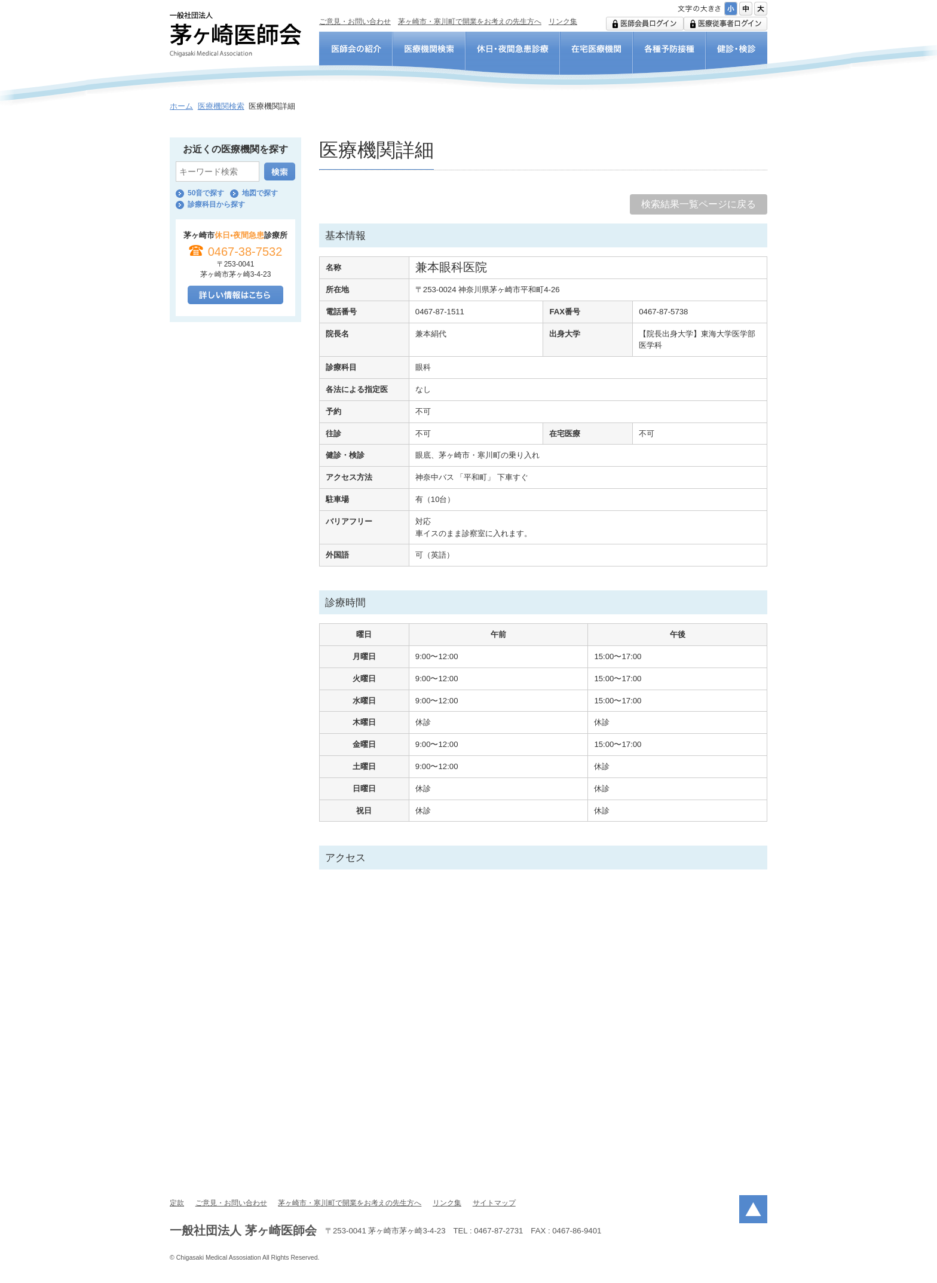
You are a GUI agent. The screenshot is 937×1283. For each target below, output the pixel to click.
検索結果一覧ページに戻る (698, 204)
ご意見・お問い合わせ (355, 21)
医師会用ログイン (645, 23)
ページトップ (753, 1209)
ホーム (181, 106)
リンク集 (563, 21)
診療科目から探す (216, 204)
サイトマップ (494, 1203)
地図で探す (260, 193)
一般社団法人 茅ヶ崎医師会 (235, 34)
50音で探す (206, 193)
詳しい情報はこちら (235, 295)
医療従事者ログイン (725, 23)
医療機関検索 (221, 106)
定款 (177, 1203)
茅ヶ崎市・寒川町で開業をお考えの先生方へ (469, 21)
